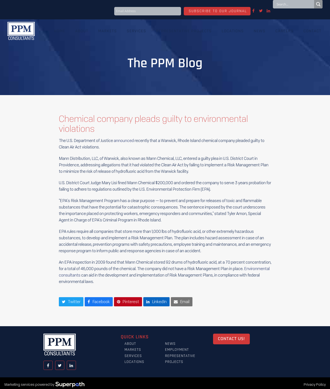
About (130, 344)
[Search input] (295, 4)
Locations (134, 362)
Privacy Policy (315, 384)
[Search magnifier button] (318, 4)
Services (133, 356)
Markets (132, 350)
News (170, 344)
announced (124, 140)
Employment (177, 350)
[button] (71, 302)
